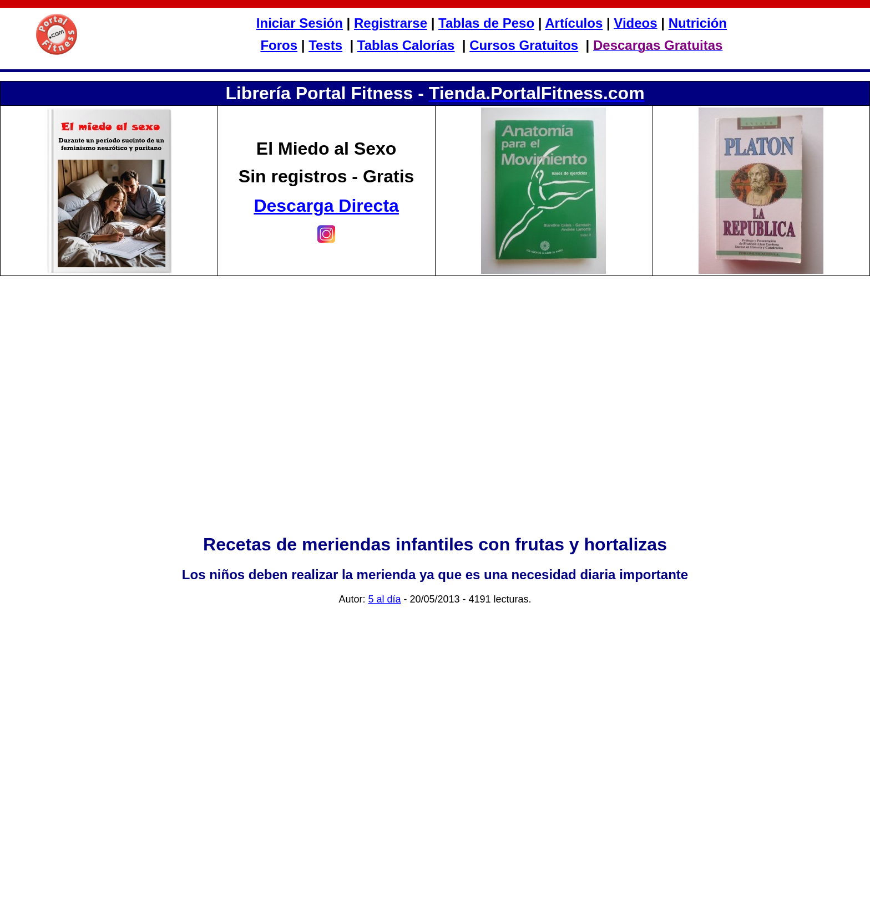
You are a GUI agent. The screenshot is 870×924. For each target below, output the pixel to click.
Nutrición (698, 23)
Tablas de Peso (486, 23)
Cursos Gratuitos (523, 45)
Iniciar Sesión (299, 23)
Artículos (574, 23)
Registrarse (390, 23)
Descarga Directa (326, 206)
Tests (325, 45)
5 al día (384, 599)
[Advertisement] (435, 429)
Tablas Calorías (406, 45)
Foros (278, 45)
